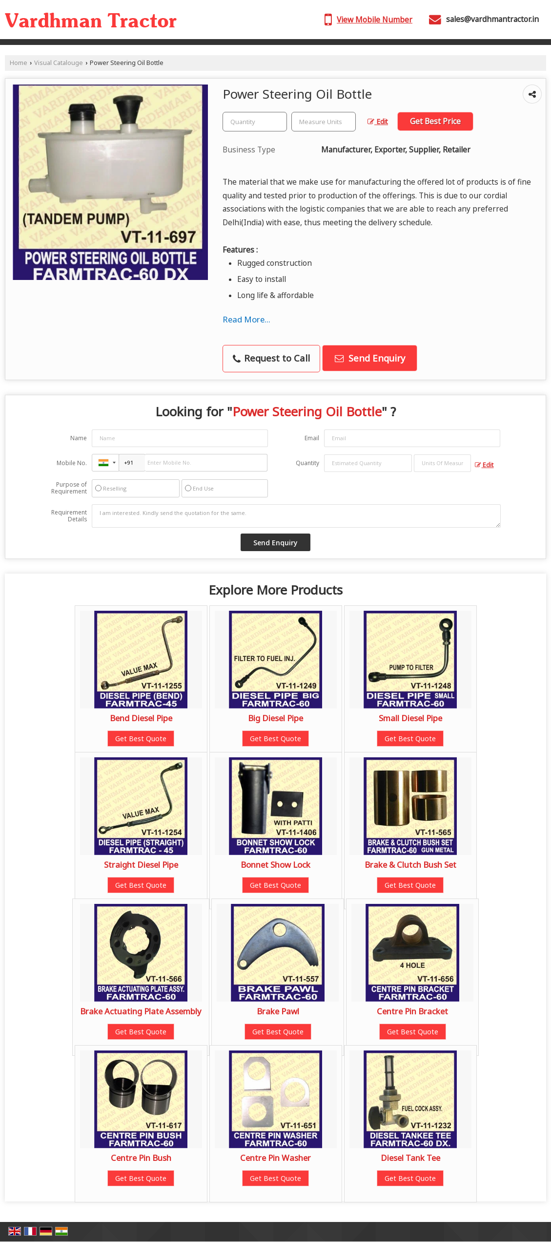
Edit (377, 121)
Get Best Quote (140, 738)
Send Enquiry (370, 358)
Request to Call (271, 358)
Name (78, 438)
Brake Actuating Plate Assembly (141, 1011)
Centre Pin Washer (275, 1157)
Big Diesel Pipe (275, 718)
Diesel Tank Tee (410, 1157)
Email (312, 438)
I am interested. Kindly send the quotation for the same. (296, 516)
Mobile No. (72, 463)
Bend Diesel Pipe (141, 718)
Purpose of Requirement (69, 488)
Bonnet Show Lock (275, 864)
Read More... (246, 319)
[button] (374, 20)
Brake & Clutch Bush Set (410, 864)
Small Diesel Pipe (410, 718)
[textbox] (323, 121)
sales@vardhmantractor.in (492, 19)
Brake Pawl (278, 1011)
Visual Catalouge (58, 63)
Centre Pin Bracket (412, 1011)
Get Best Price (435, 121)
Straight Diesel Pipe (141, 864)
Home (18, 63)
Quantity (307, 463)
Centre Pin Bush (141, 1157)
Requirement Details (69, 516)
